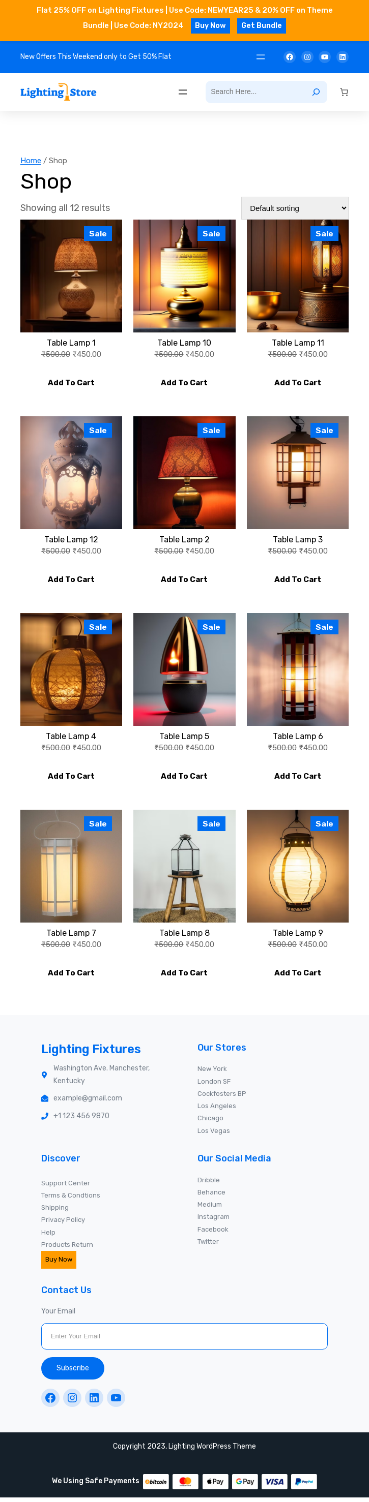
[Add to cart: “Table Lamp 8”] (184, 977)
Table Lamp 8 (184, 936)
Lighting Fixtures (94, 1054)
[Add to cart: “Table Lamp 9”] (297, 977)
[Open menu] (260, 57)
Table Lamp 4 (71, 739)
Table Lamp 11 (298, 343)
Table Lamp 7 (71, 936)
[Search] (316, 92)
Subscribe (72, 1372)
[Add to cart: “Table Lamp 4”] (71, 779)
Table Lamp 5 (184, 739)
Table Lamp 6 (298, 739)
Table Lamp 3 (298, 540)
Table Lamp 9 (298, 936)
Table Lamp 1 (71, 343)
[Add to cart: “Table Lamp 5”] (184, 779)
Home (30, 160)
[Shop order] (295, 208)
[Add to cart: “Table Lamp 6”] (297, 779)
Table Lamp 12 (71, 540)
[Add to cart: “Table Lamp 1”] (71, 383)
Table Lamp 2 (184, 540)
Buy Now (210, 25)
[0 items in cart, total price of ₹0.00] (344, 92)
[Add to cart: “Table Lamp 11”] (297, 383)
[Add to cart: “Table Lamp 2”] (184, 581)
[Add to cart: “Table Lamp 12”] (71, 581)
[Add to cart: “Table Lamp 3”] (297, 581)
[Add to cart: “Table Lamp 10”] (184, 383)
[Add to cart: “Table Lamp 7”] (71, 977)
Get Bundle (261, 25)
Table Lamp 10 (184, 343)
